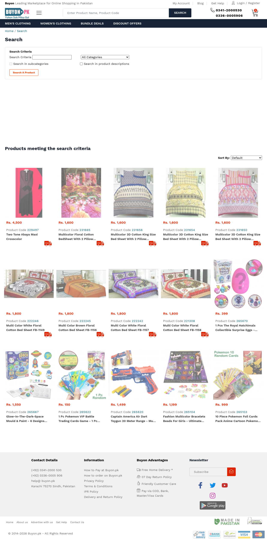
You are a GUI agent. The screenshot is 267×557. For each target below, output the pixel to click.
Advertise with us (42, 362)
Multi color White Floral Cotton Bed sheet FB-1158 (182, 228)
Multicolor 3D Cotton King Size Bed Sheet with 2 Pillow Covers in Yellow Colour (185, 187)
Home (9, 31)
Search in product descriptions (106, 63)
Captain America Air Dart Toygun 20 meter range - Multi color (133, 269)
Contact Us (77, 362)
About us (22, 362)
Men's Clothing (18, 23)
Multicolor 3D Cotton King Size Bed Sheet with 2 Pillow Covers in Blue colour (133, 187)
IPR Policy (91, 342)
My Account (181, 3)
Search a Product (24, 72)
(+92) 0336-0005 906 (46, 326)
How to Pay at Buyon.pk (101, 320)
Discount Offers (127, 23)
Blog (200, 3)
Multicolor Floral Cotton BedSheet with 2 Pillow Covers (76, 187)
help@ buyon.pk (43, 331)
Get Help (217, 3)
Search (180, 12)
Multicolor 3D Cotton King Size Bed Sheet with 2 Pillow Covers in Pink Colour (237, 187)
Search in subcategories (30, 63)
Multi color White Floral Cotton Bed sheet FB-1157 (130, 228)
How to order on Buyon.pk (103, 326)
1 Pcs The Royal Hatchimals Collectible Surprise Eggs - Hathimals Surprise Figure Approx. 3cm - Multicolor (235, 228)
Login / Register (248, 3)
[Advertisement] (133, 113)
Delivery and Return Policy (103, 347)
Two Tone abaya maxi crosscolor (22, 187)
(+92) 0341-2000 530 (46, 320)
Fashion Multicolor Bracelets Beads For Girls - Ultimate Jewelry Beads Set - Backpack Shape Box (185, 269)
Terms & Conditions (98, 336)
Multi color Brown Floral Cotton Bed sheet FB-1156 (77, 228)
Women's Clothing (55, 23)
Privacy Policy (94, 331)
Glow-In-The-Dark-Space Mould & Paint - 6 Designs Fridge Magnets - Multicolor (26, 269)
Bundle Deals (92, 23)
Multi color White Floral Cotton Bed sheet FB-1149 (25, 228)
